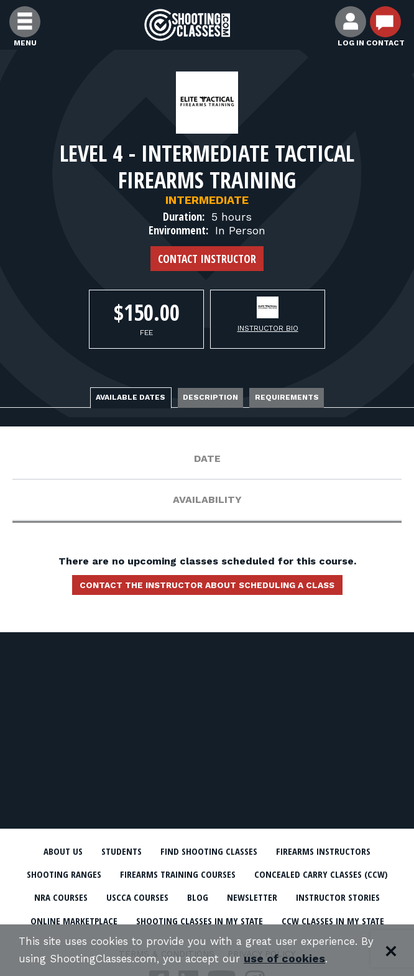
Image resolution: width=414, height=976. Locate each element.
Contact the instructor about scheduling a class (207, 586)
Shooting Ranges (137, 875)
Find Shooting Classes (208, 852)
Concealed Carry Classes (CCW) (108, 898)
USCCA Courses (303, 898)
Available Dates (128, 397)
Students (118, 852)
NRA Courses (224, 898)
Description (210, 397)
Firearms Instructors (326, 852)
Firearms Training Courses (255, 875)
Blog (364, 898)
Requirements (289, 397)
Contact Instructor (207, 258)
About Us (58, 852)
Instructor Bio (267, 328)
